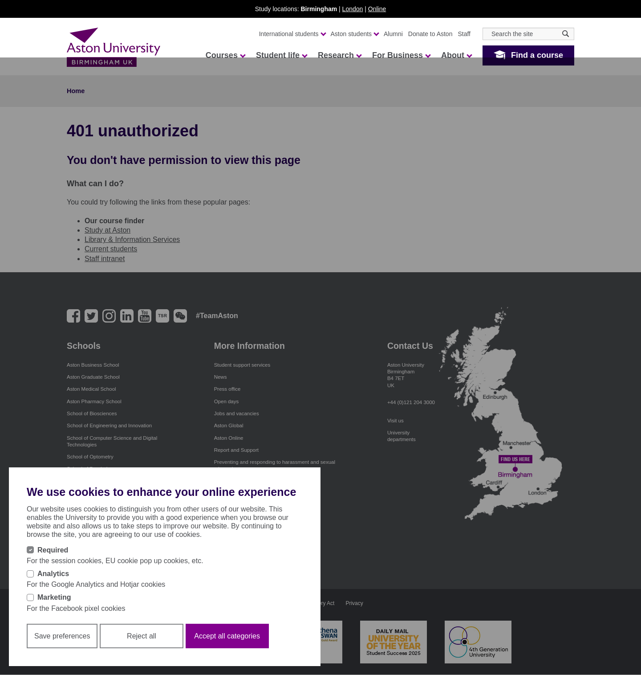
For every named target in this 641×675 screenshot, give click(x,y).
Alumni (393, 33)
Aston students (355, 33)
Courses (225, 55)
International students (292, 33)
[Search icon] (565, 33)
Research (339, 55)
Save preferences (62, 636)
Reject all (141, 636)
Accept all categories (227, 636)
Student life (281, 55)
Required (52, 550)
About (456, 55)
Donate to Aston (430, 33)
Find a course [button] (537, 55)
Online (377, 8)
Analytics (53, 573)
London (352, 8)
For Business (401, 55)
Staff (464, 33)
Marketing (54, 597)
